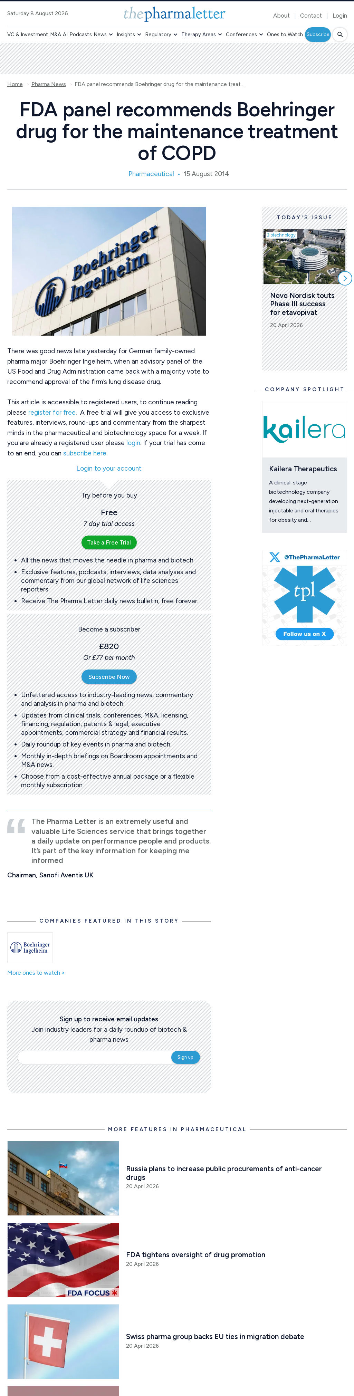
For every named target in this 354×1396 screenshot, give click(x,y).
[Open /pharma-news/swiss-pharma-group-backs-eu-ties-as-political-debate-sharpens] (63, 1341)
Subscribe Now (109, 676)
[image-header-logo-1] (175, 14)
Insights (126, 34)
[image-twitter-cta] (304, 598)
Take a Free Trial (109, 542)
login (133, 443)
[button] (111, 34)
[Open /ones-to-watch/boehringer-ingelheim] (30, 947)
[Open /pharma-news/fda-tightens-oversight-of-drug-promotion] (63, 1260)
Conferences (241, 34)
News (100, 34)
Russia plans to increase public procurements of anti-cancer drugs (225, 1173)
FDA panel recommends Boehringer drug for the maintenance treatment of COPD (161, 84)
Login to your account (109, 468)
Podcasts (80, 34)
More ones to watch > (36, 973)
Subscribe (318, 34)
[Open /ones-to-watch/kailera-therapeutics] (304, 429)
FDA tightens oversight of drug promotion (195, 1254)
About (281, 15)
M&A (55, 34)
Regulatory (158, 34)
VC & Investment (27, 34)
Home (15, 84)
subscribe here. (85, 453)
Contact (311, 15)
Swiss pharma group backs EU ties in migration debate (215, 1336)
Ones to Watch (285, 34)
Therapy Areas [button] (198, 34)
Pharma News (48, 84)
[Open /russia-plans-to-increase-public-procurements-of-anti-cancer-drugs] (63, 1178)
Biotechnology (281, 235)
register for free (52, 412)
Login (340, 15)
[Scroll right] (345, 278)
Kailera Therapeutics (303, 468)
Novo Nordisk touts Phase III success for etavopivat (303, 304)
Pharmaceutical (151, 174)
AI (65, 34)
